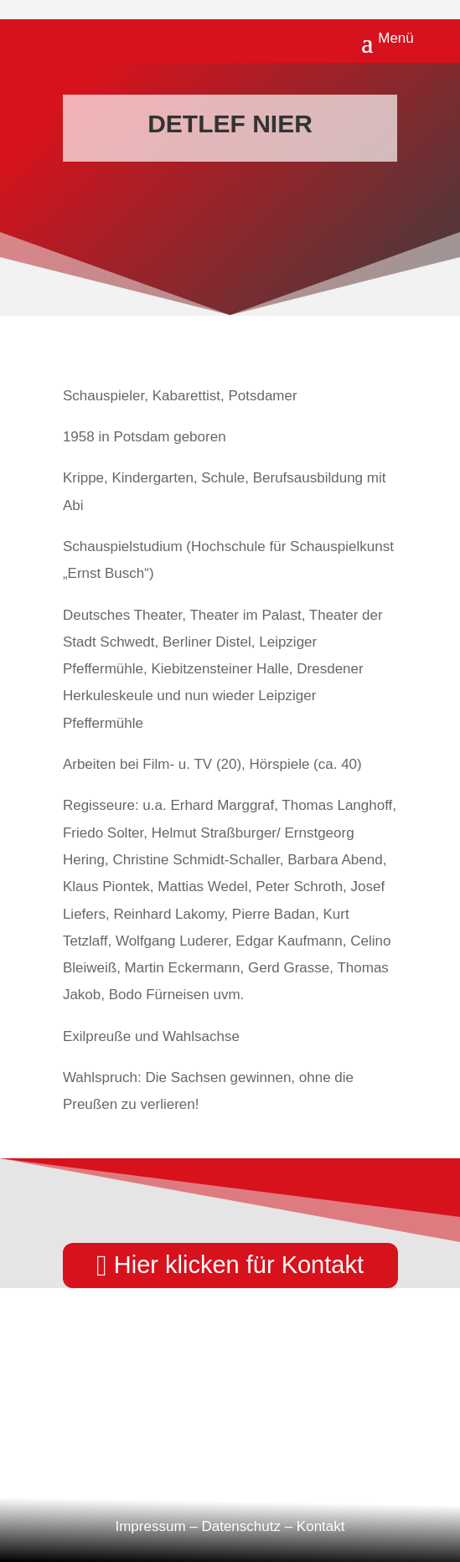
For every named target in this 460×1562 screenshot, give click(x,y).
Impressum (150, 1526)
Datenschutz (241, 1526)
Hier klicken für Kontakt (239, 1264)
